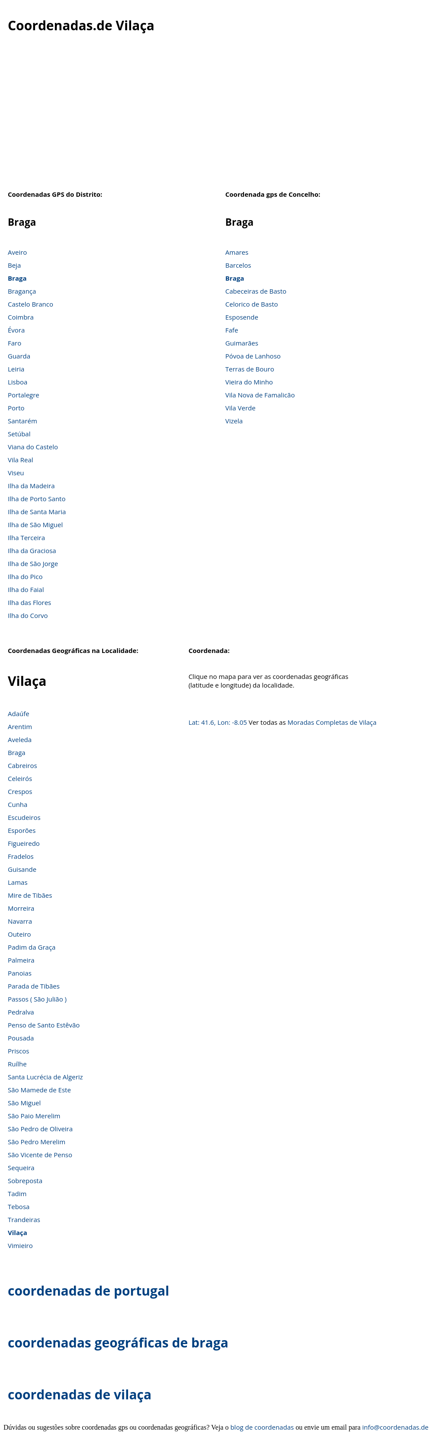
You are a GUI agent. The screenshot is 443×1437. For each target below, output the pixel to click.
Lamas (18, 882)
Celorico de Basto (251, 304)
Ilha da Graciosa (32, 550)
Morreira (21, 908)
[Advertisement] (221, 120)
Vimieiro (20, 1245)
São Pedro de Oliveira (40, 1128)
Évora (16, 330)
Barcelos (238, 265)
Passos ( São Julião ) (37, 999)
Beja (14, 265)
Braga (17, 278)
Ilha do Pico (25, 576)
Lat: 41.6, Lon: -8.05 (218, 722)
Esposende (241, 317)
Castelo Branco (30, 304)
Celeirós (20, 778)
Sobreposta (25, 1180)
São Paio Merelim (34, 1115)
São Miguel (24, 1102)
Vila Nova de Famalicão (260, 394)
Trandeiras (24, 1219)
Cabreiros (22, 765)
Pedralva (21, 1012)
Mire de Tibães (30, 895)
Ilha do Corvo (28, 615)
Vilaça (17, 1232)
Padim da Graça (31, 947)
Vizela (234, 420)
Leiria (16, 369)
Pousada (21, 1038)
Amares (236, 252)
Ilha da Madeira (31, 485)
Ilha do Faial (26, 589)
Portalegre (23, 394)
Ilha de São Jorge (33, 563)
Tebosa (18, 1206)
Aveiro (17, 252)
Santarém (22, 420)
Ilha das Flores (29, 602)
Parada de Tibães (34, 986)
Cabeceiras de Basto (255, 291)
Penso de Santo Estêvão (44, 1025)
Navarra (20, 921)
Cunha (17, 804)
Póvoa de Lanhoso (253, 356)
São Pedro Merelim (36, 1141)
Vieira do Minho (249, 382)
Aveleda (20, 739)
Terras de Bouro (249, 369)
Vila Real (20, 459)
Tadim (17, 1193)
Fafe (231, 330)
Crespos (20, 791)
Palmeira (21, 960)
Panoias (20, 973)
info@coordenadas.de (395, 1427)
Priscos (18, 1051)
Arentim (20, 726)
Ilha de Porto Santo (36, 498)
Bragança (22, 291)
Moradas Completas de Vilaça (331, 722)
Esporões (21, 830)
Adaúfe (18, 713)
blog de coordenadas (262, 1427)
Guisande (22, 869)
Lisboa (17, 382)
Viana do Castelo (33, 446)
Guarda (19, 356)
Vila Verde (240, 407)
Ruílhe (17, 1063)
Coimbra (21, 317)
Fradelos (21, 856)
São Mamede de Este (39, 1089)
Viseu (16, 472)
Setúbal (19, 433)
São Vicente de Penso (40, 1154)
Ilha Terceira (26, 537)
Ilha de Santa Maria (37, 511)
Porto (16, 407)
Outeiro (19, 934)
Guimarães (241, 343)
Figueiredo (24, 843)
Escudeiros (24, 817)
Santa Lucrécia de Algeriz (45, 1076)
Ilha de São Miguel (35, 524)
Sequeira (21, 1167)
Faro (14, 343)
